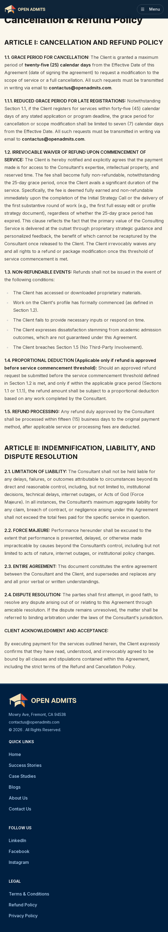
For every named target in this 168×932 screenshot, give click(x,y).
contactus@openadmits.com (34, 722)
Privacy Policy (23, 915)
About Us (18, 798)
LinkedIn (17, 840)
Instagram (19, 862)
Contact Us (20, 809)
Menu (150, 9)
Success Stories (25, 765)
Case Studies (22, 776)
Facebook (19, 851)
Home (15, 754)
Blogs (14, 787)
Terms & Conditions (29, 894)
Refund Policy (23, 904)
